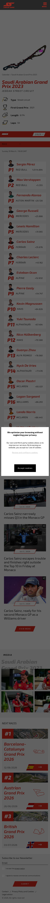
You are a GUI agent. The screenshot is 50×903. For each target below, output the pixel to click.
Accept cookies (25, 468)
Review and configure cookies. (25, 452)
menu (44, 5)
